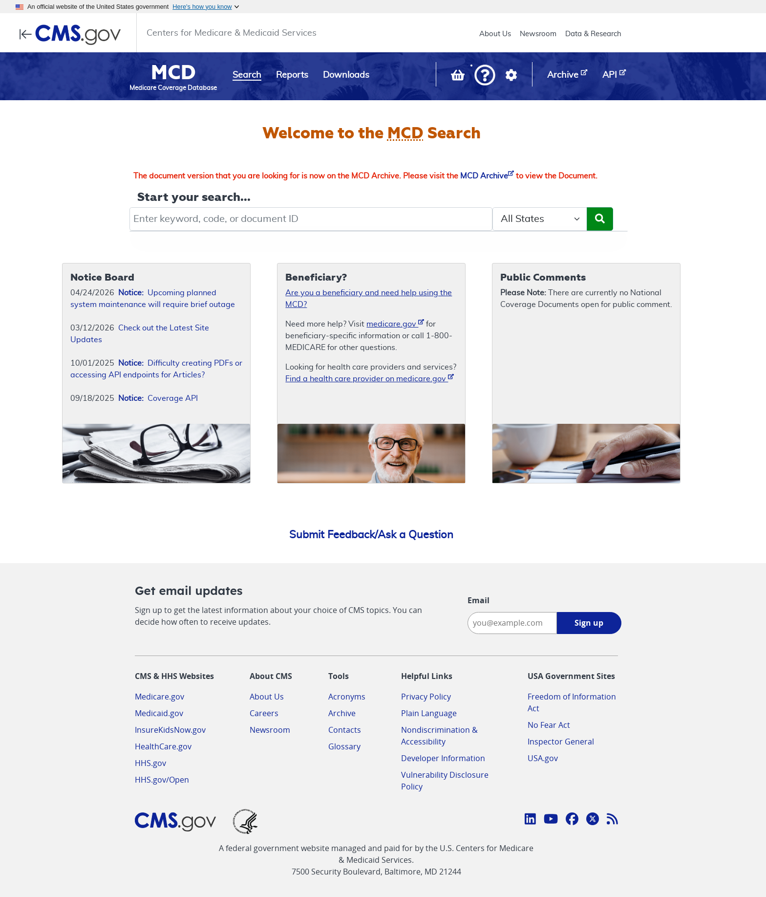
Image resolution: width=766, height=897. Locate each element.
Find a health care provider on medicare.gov (369, 378)
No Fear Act (549, 725)
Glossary (344, 746)
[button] (485, 76)
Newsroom (538, 34)
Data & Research (593, 34)
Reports (292, 75)
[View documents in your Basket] (459, 77)
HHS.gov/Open (162, 779)
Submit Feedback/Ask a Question (371, 534)
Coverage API (158, 398)
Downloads (346, 75)
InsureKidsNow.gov (170, 729)
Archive (342, 713)
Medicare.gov (159, 696)
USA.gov (543, 758)
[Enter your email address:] (512, 623)
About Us (495, 34)
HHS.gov (150, 763)
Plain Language (429, 713)
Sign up (588, 622)
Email (478, 600)
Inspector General (561, 741)
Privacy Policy (426, 696)
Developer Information (443, 758)
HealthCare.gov (163, 746)
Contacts (344, 729)
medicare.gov (395, 323)
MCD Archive (487, 176)
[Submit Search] (600, 219)
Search (247, 75)
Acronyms (346, 696)
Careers (264, 713)
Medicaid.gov (159, 713)
